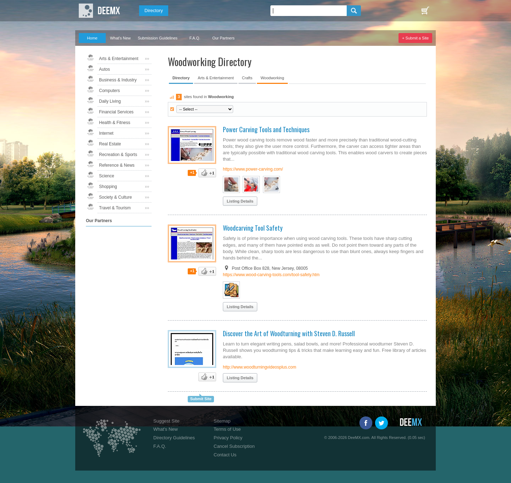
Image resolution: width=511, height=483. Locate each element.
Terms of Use (227, 429)
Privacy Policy (228, 437)
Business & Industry (118, 79)
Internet (106, 133)
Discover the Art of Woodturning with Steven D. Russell (289, 333)
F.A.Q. (194, 38)
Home (92, 38)
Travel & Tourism (115, 207)
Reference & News (116, 165)
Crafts (247, 78)
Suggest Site (166, 421)
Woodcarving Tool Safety (252, 227)
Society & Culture (115, 197)
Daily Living (110, 101)
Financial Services (116, 111)
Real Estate (110, 143)
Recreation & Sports (118, 154)
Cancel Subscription (234, 446)
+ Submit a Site (415, 38)
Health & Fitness (114, 122)
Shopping (108, 186)
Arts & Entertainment (118, 58)
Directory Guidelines (174, 437)
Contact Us (225, 454)
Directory (153, 10)
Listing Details (240, 201)
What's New (120, 38)
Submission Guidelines (157, 38)
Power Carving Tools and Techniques (266, 129)
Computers (109, 90)
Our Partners (223, 38)
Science (106, 175)
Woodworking (272, 78)
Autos (104, 69)
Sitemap (222, 421)
